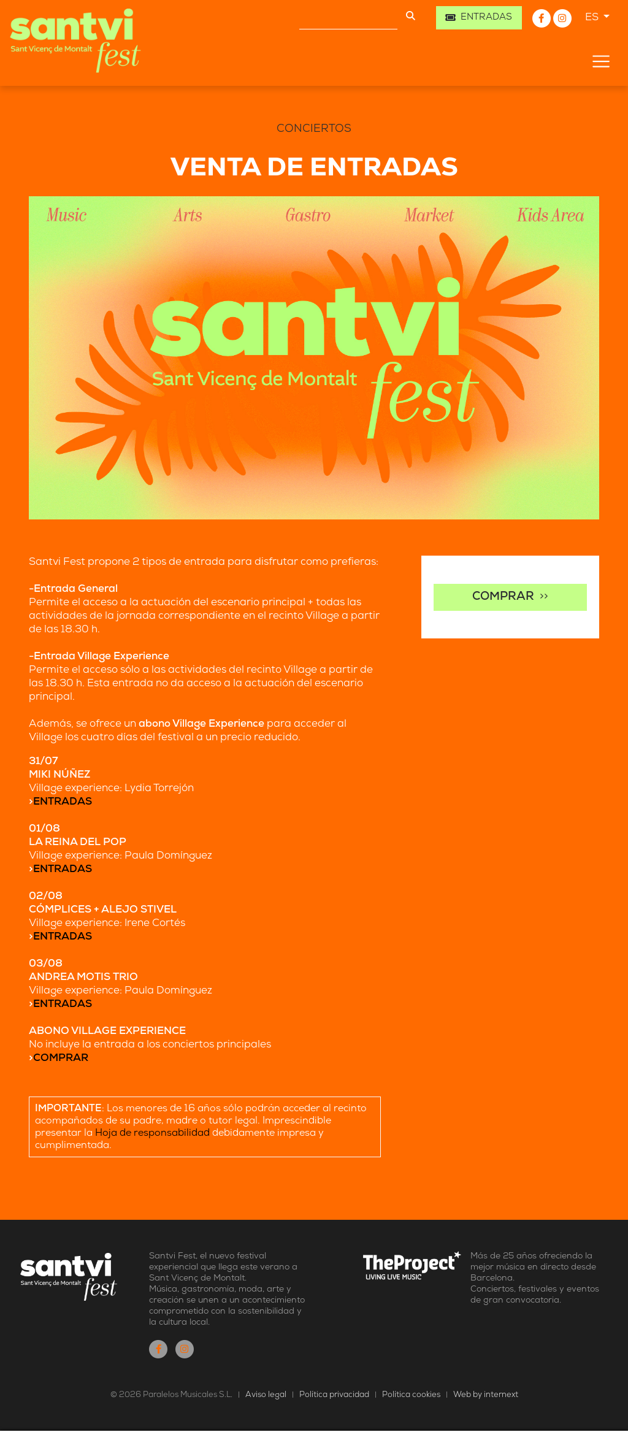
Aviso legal (265, 1395)
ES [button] (593, 17)
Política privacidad (334, 1395)
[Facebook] (542, 18)
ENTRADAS (62, 802)
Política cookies (412, 1395)
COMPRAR (60, 1058)
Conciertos (314, 129)
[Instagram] (562, 18)
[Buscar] (348, 17)
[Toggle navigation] (601, 61)
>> (510, 597)
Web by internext (485, 1395)
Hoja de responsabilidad (152, 1133)
